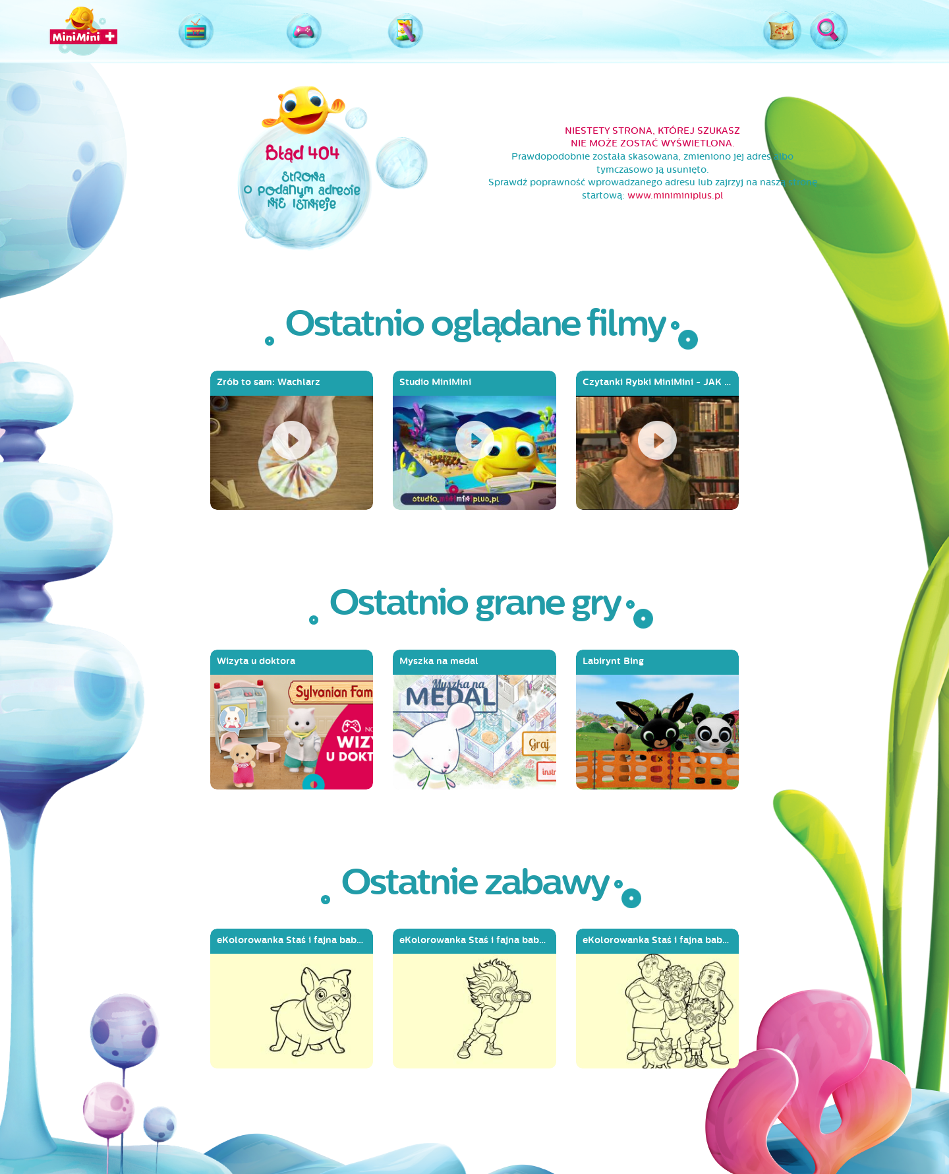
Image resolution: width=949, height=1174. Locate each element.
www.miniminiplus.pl (675, 195)
